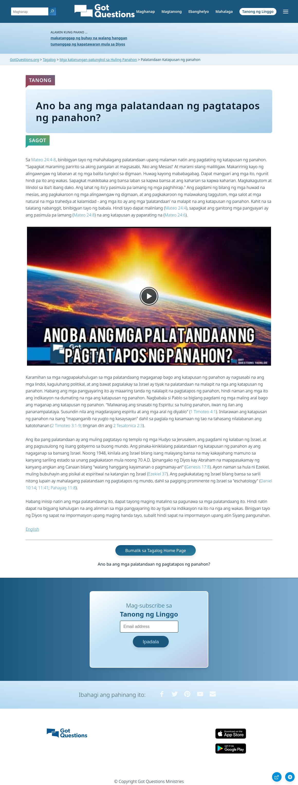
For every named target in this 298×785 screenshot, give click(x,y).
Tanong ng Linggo (258, 11)
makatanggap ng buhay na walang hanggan (89, 37)
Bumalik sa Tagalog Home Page (155, 550)
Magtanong (171, 11)
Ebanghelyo (198, 11)
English (32, 529)
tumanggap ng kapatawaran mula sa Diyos (88, 44)
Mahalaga (224, 11)
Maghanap (145, 11)
